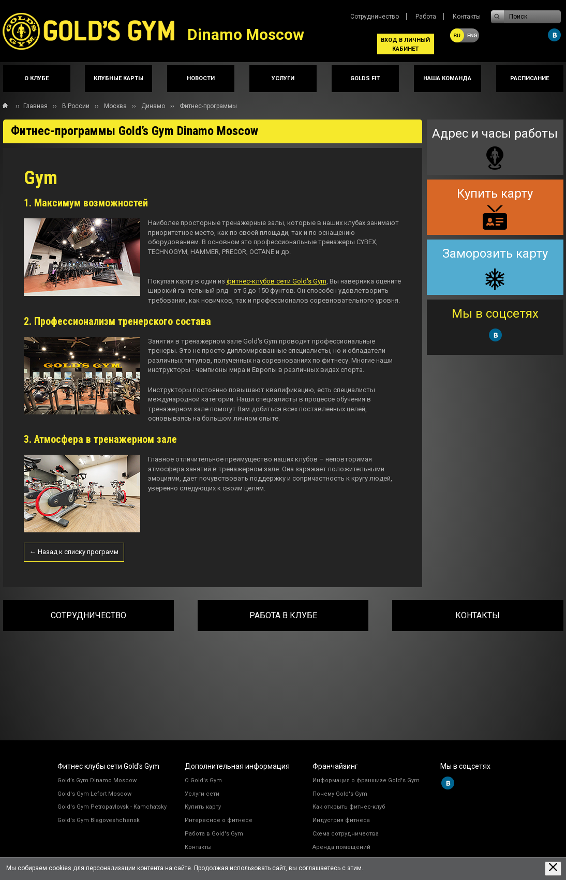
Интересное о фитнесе (218, 820)
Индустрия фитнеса (341, 820)
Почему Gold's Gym (339, 793)
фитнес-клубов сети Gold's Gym (276, 281)
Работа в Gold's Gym (214, 833)
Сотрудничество (374, 16)
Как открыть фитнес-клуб (348, 806)
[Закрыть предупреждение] (553, 868)
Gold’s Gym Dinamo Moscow (97, 780)
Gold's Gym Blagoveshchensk (98, 820)
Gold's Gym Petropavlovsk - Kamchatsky (112, 806)
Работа (425, 16)
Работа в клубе (283, 615)
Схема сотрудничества (345, 833)
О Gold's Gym (203, 780)
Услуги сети (202, 793)
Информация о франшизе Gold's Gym (366, 780)
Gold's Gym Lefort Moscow (94, 793)
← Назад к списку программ (73, 552)
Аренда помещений (341, 847)
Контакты (467, 16)
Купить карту (203, 806)
